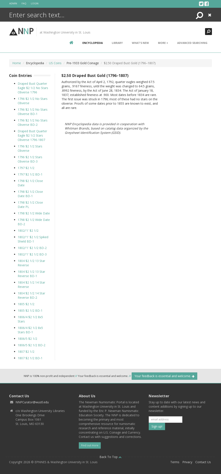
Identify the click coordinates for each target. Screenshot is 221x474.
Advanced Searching (192, 43)
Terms (174, 462)
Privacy (187, 462)
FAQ (24, 3)
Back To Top (110, 457)
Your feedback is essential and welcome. (164, 376)
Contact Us (203, 462)
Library (117, 43)
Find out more (89, 445)
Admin (13, 3)
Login (34, 3)
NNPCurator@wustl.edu (32, 402)
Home (16, 63)
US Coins (55, 63)
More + (163, 43)
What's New (140, 43)
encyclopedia (92, 43)
